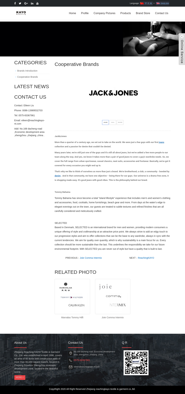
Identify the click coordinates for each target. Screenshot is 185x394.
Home (72, 13)
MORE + (20, 377)
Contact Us (161, 13)
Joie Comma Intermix (91, 258)
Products (125, 13)
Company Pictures (104, 13)
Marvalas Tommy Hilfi (72, 317)
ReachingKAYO (146, 258)
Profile (85, 13)
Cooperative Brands (27, 77)
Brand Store (143, 13)
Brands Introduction (27, 70)
